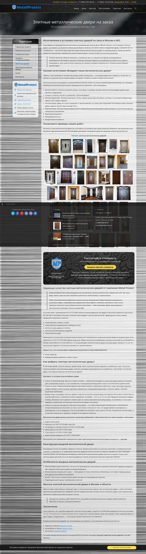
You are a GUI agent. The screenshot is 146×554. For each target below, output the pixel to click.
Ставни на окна (22, 54)
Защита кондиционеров (22, 59)
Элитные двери (22, 64)
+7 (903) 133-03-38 (105, 2)
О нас (17, 73)
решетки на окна (66, 526)
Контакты (19, 77)
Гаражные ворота (23, 47)
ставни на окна (67, 528)
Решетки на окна (22, 50)
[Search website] (135, 8)
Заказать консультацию (122, 547)
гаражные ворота (60, 531)
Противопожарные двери (23, 68)
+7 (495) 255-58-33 (86, 2)
